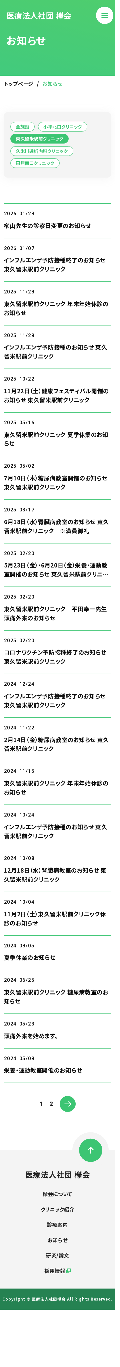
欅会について (57, 1193)
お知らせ (57, 1239)
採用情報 (54, 1270)
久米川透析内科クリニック (42, 151)
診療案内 (57, 1224)
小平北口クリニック (62, 126)
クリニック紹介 (57, 1209)
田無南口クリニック (35, 163)
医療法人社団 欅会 (39, 15)
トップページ (19, 83)
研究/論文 (57, 1255)
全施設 (22, 126)
